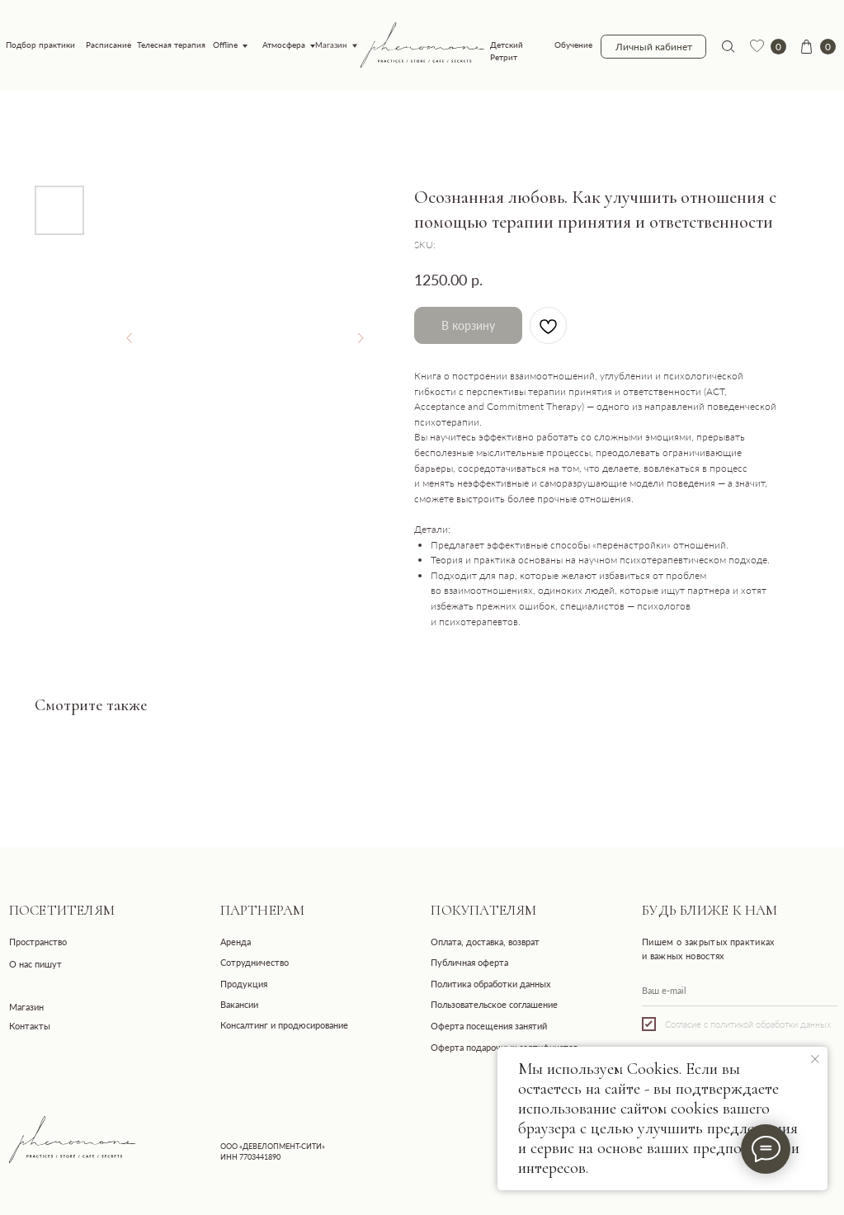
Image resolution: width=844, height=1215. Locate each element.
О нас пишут (35, 963)
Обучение (573, 44)
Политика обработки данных (490, 983)
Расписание (108, 44)
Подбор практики (40, 44)
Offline (225, 44)
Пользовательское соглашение (494, 1004)
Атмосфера (283, 44)
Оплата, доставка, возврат (485, 941)
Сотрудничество (254, 962)
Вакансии (239, 1004)
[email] (739, 990)
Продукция (243, 983)
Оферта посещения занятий (489, 1025)
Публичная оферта (469, 962)
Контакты (29, 1025)
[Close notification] (815, 1059)
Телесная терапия (171, 44)
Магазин (331, 45)
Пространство (38, 941)
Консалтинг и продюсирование (284, 1025)
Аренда (235, 941)
